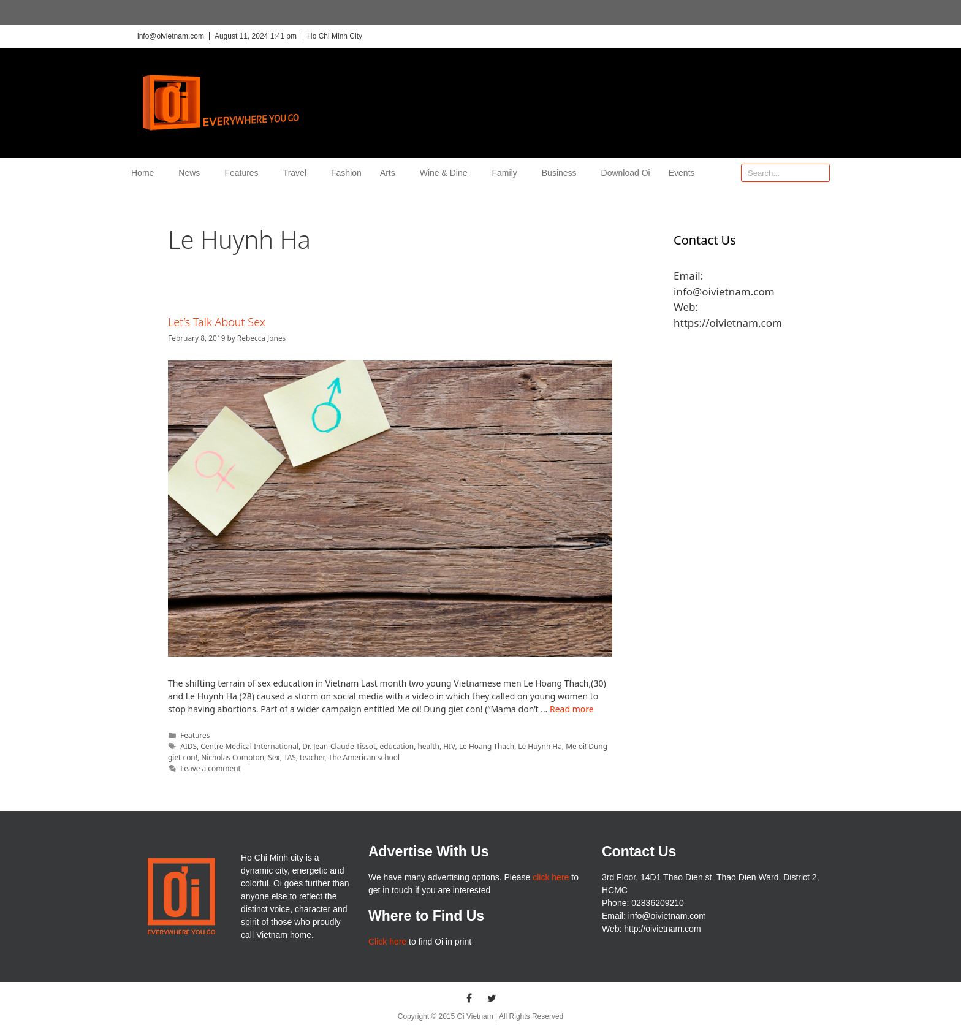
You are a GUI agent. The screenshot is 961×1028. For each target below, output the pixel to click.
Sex (273, 757)
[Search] (820, 172)
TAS (290, 757)
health (428, 746)
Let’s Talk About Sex (216, 321)
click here (551, 877)
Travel (298, 173)
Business (562, 173)
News (192, 173)
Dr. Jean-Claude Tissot (339, 746)
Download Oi (625, 173)
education (397, 746)
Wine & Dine (447, 173)
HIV (449, 746)
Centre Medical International (249, 746)
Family (507, 173)
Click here (387, 941)
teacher (312, 757)
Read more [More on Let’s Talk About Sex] (572, 709)
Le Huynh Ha (540, 746)
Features (244, 173)
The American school (364, 757)
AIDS (188, 746)
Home (145, 173)
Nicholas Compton (232, 757)
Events (682, 173)
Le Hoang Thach (486, 746)
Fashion (346, 173)
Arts (390, 173)
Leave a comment (210, 768)
